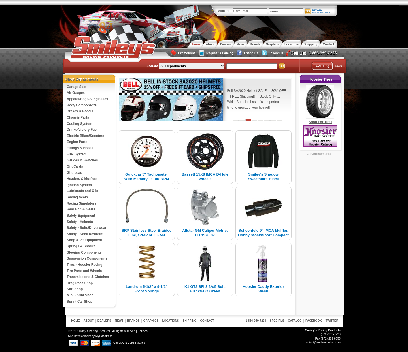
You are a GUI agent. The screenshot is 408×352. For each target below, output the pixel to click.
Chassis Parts (78, 117)
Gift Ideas (74, 173)
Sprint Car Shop (79, 301)
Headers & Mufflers (82, 179)
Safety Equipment (81, 216)
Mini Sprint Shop (80, 295)
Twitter (332, 320)
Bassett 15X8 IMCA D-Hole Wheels (205, 176)
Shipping (190, 320)
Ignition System (79, 185)
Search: (152, 66)
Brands (133, 320)
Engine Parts (77, 142)
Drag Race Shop (80, 283)
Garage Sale (76, 87)
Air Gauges (76, 93)
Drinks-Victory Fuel (82, 130)
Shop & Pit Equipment (84, 240)
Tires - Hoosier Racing (85, 265)
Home (75, 320)
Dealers (104, 320)
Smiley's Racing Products (112, 47)
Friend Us (246, 53)
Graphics (151, 320)
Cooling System (79, 124)
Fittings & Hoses (80, 148)
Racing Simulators (81, 203)
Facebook (313, 320)
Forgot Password (322, 12)
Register (317, 9)
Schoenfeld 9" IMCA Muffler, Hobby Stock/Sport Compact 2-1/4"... (263, 235)
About (89, 320)
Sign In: (224, 10)
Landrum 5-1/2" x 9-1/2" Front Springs (146, 288)
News (119, 320)
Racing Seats (77, 197)
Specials (277, 320)
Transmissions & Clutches (88, 277)
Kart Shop (75, 289)
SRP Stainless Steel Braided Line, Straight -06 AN (146, 232)
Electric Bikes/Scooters (85, 136)
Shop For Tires (320, 122)
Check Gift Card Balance (129, 342)
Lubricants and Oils (82, 191)
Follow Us (272, 53)
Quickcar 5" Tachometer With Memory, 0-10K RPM (146, 176)
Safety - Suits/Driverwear (87, 228)
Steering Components (84, 252)
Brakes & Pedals (80, 111)
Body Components (82, 105)
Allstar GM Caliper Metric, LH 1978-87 (205, 232)
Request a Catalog (215, 53)
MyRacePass (103, 336)
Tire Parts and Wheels (84, 271)
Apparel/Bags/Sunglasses (87, 99)
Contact (207, 320)
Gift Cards (75, 166)
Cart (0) (322, 66)
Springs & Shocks (81, 246)
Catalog (295, 320)
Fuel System (77, 154)
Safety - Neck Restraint (85, 234)
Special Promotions (182, 53)
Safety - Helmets (80, 222)
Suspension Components (87, 258)
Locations (170, 320)
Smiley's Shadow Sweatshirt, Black (263, 176)
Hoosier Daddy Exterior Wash (263, 288)
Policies (143, 331)
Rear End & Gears (81, 209)
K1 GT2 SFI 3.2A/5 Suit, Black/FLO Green (205, 288)
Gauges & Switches (82, 160)
